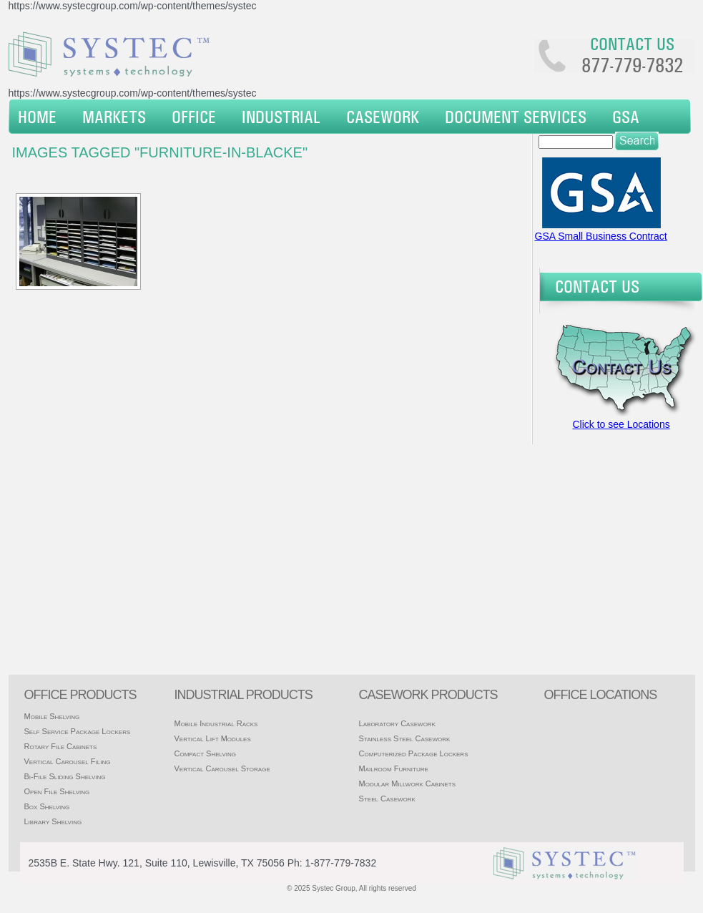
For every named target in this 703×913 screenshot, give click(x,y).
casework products (428, 695)
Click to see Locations (621, 424)
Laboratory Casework (397, 723)
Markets (114, 116)
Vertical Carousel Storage (222, 768)
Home (37, 116)
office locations (600, 695)
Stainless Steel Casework (405, 738)
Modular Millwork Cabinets (407, 783)
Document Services (515, 116)
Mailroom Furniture (393, 768)
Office (194, 116)
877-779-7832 (632, 65)
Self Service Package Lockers (77, 731)
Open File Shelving (57, 791)
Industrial (281, 116)
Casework (382, 116)
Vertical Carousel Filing (67, 761)
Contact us (632, 43)
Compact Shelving (205, 753)
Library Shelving (53, 821)
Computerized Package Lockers (413, 753)
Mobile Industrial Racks (215, 723)
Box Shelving (47, 806)
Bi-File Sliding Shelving (65, 776)
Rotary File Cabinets (60, 746)
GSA (625, 116)
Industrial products (243, 695)
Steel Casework (387, 798)
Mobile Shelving (52, 716)
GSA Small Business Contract (601, 236)
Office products (80, 695)
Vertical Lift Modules (212, 738)
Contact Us (597, 286)
